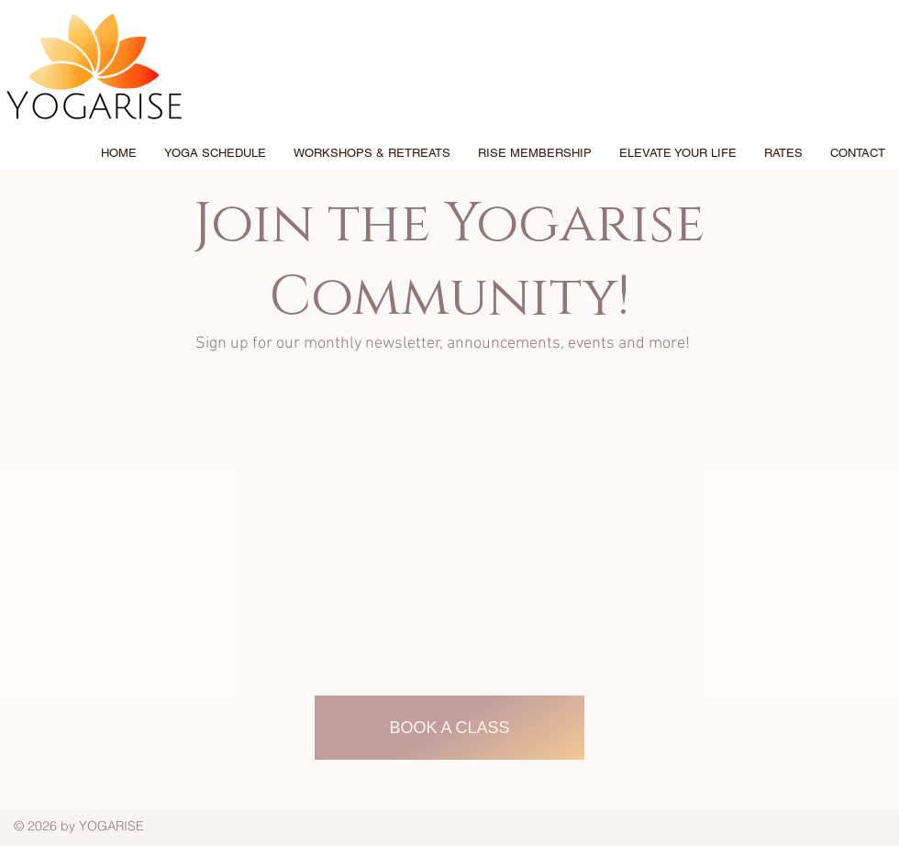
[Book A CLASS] (449, 728)
